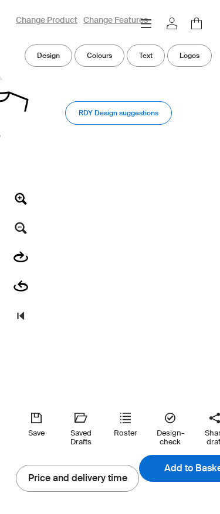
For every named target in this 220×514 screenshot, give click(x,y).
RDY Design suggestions (118, 112)
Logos (189, 55)
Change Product (46, 20)
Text (146, 55)
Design (48, 55)
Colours (99, 55)
